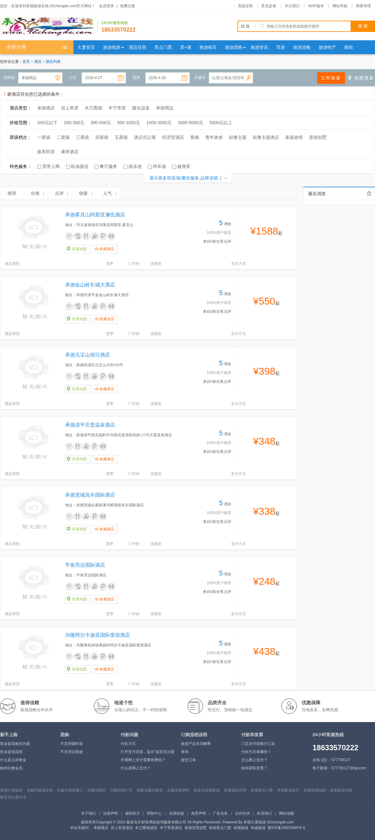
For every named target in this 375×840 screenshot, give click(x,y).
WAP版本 (316, 6)
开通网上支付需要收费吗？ (143, 760)
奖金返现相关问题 (15, 743)
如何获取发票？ (254, 768)
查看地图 (79, 249)
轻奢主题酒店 (266, 137)
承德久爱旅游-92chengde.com (268, 822)
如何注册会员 (11, 768)
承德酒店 (46, 107)
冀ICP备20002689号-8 (286, 828)
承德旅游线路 (314, 790)
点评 (62, 192)
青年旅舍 (214, 137)
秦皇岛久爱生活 (13, 797)
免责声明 (198, 813)
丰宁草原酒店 (171, 828)
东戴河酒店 (96, 790)
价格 (38, 192)
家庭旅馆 (294, 137)
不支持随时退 (71, 743)
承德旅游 (240, 828)
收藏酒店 (106, 249)
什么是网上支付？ (136, 768)
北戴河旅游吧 (178, 790)
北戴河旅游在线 (40, 790)
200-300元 (74, 122)
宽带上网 (51, 166)
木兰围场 (93, 107)
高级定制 (245, 6)
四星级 (101, 137)
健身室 (183, 166)
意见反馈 (268, 6)
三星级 (82, 137)
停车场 (159, 166)
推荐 (15, 192)
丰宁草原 (117, 107)
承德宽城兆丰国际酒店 (90, 495)
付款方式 (128, 743)
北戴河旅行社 (121, 790)
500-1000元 (128, 122)
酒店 (38, 61)
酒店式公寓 (145, 137)
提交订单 (188, 760)
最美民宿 (46, 151)
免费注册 (127, 6)
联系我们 (264, 813)
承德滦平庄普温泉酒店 (90, 425)
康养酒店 (69, 151)
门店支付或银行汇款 (258, 743)
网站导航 (340, 6)
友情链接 (176, 813)
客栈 (194, 137)
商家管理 (363, 6)
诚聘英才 (132, 813)
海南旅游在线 (341, 790)
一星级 (43, 137)
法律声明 (110, 813)
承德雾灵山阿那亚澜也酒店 (95, 214)
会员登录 (106, 6)
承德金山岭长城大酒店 (90, 284)
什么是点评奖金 (13, 760)
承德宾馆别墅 (195, 828)
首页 (26, 61)
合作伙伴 (242, 813)
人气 (110, 192)
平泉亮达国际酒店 (85, 565)
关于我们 (88, 813)
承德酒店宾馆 (235, 790)
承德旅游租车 (288, 790)
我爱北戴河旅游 (150, 790)
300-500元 (101, 122)
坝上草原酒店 (122, 828)
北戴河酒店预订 (70, 790)
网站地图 (286, 813)
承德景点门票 (261, 790)
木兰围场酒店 (146, 828)
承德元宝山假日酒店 (87, 354)
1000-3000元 (159, 122)
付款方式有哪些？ (256, 752)
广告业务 (220, 813)
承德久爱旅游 (11, 790)
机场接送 (79, 166)
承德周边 (164, 107)
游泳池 (135, 166)
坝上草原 (69, 107)
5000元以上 (220, 122)
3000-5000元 (190, 122)
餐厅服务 (108, 166)
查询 (184, 752)
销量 (86, 192)
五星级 (121, 137)
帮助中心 (154, 813)
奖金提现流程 (11, 752)
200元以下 (47, 122)
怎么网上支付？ (254, 760)
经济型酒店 (173, 137)
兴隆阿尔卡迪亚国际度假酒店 (97, 635)
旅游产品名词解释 (196, 743)
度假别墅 (318, 137)
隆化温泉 (141, 107)
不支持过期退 (71, 752)
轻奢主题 (238, 137)
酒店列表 (53, 61)
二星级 (63, 137)
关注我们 (292, 6)
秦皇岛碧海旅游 (206, 790)
